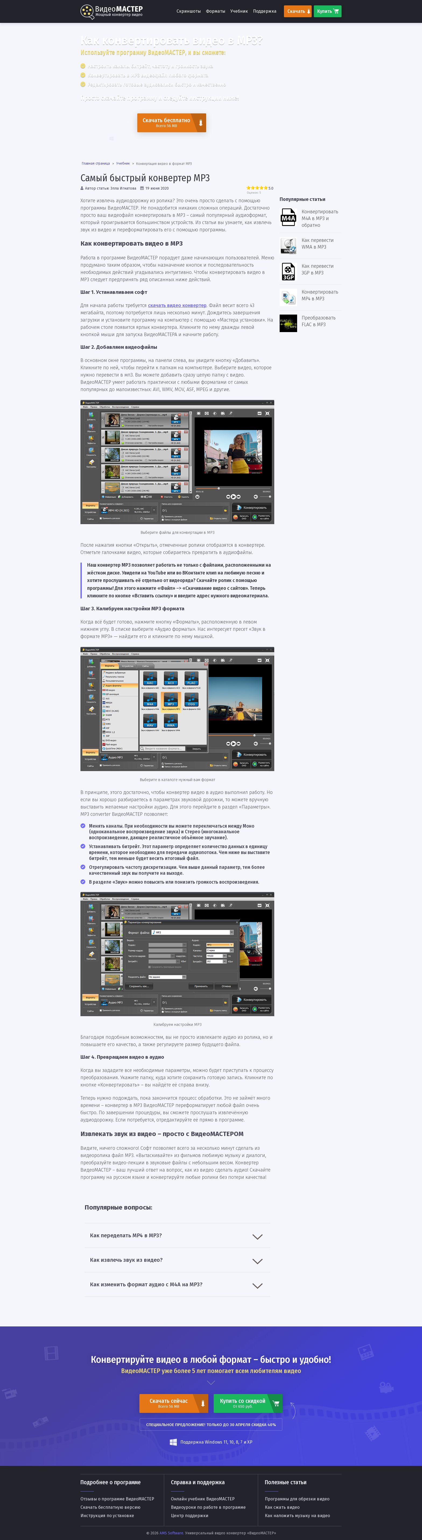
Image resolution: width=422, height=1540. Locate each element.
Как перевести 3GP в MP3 (318, 269)
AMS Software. (172, 1533)
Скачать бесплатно (166, 122)
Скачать (296, 11)
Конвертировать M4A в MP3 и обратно (320, 218)
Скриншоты (189, 11)
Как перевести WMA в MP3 (318, 243)
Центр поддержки (189, 1516)
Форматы (215, 11)
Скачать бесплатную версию (110, 1507)
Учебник (239, 11)
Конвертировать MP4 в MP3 (320, 295)
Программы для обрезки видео (297, 1499)
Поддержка (264, 11)
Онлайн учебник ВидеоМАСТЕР (203, 1499)
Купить (324, 11)
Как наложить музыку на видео (297, 1516)
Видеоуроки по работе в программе (208, 1507)
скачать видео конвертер (177, 305)
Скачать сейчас (168, 1403)
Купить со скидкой (243, 1403)
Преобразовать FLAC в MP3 (319, 321)
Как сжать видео (282, 1507)
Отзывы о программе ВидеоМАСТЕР (117, 1499)
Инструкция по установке (107, 1516)
